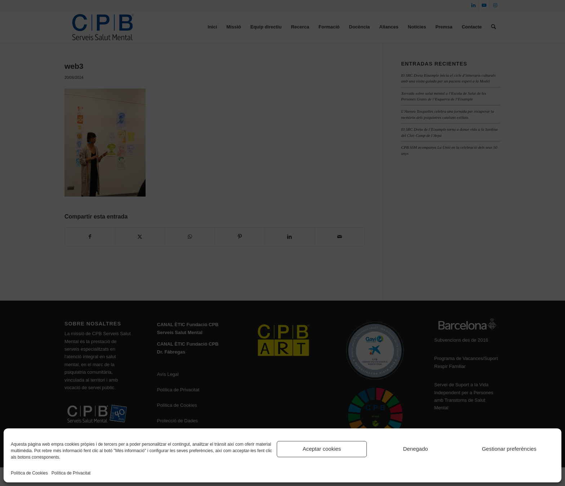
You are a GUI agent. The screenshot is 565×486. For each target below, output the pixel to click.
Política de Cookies (29, 473)
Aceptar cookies (322, 449)
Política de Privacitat (71, 473)
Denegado (415, 449)
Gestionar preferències (509, 449)
